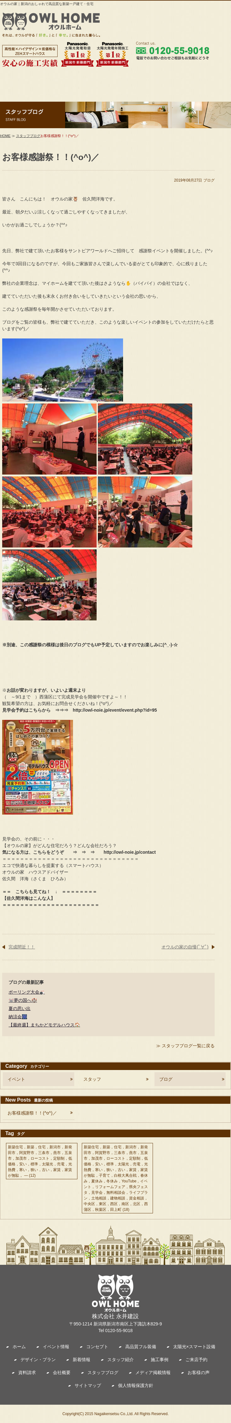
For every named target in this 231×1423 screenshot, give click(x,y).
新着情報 (81, 1359)
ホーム (19, 1346)
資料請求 (27, 1372)
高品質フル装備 (140, 1346)
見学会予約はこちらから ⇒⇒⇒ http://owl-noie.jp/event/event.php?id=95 (79, 710)
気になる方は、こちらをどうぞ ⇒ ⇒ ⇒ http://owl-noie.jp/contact (79, 852)
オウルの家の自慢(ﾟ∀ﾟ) (184, 946)
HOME (5, 136)
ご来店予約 (196, 1359)
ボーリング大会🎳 (26, 992)
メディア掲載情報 (153, 1372)
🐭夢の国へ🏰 (22, 1000)
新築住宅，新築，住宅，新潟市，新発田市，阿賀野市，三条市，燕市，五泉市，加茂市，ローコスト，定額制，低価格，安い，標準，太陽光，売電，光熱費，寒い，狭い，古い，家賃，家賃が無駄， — (40, 1161)
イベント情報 (56, 1346)
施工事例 (159, 1359)
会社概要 (61, 1372)
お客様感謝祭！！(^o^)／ (32, 1112)
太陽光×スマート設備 (194, 1346)
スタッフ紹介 (120, 1359)
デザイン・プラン (38, 1359)
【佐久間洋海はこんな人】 (28, 898)
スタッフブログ (28, 136)
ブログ (209, 180)
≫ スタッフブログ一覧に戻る (185, 1045)
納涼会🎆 (17, 1016)
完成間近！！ (21, 946)
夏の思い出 (19, 1008)
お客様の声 (199, 1372)
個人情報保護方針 (135, 1385)
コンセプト (97, 1346)
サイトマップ (88, 1385)
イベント (16, 1079)
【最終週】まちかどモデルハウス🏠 (44, 1024)
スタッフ (92, 1079)
